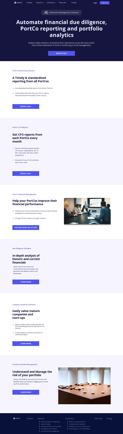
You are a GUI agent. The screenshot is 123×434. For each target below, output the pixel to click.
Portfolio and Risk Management (50, 431)
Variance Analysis (46, 424)
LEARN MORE (25, 282)
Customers (50, 3)
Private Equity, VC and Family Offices (79, 429)
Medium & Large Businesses (77, 422)
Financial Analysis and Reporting (50, 422)
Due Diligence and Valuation (49, 429)
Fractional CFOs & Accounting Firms (79, 426)
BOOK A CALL (61, 53)
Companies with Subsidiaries (77, 424)
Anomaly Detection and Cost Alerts (51, 426)
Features (39, 3)
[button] (40, 2)
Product (29, 3)
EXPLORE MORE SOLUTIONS (25, 227)
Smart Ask (62, 3)
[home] (18, 3)
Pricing (74, 3)
